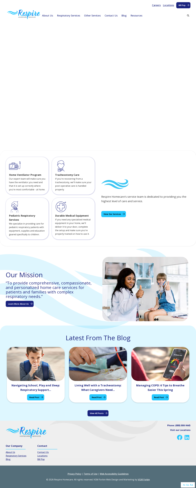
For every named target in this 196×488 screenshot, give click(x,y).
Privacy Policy (74, 473)
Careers (156, 5)
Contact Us (111, 15)
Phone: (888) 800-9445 (178, 425)
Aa (184, 485)
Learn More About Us (18, 304)
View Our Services (112, 214)
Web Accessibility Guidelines (114, 473)
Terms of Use (90, 473)
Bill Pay (182, 5)
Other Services (92, 15)
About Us (47, 15)
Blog (124, 15)
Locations (168, 5)
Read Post (34, 397)
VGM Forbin (144, 479)
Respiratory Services (68, 15)
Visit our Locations (180, 430)
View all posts (97, 413)
